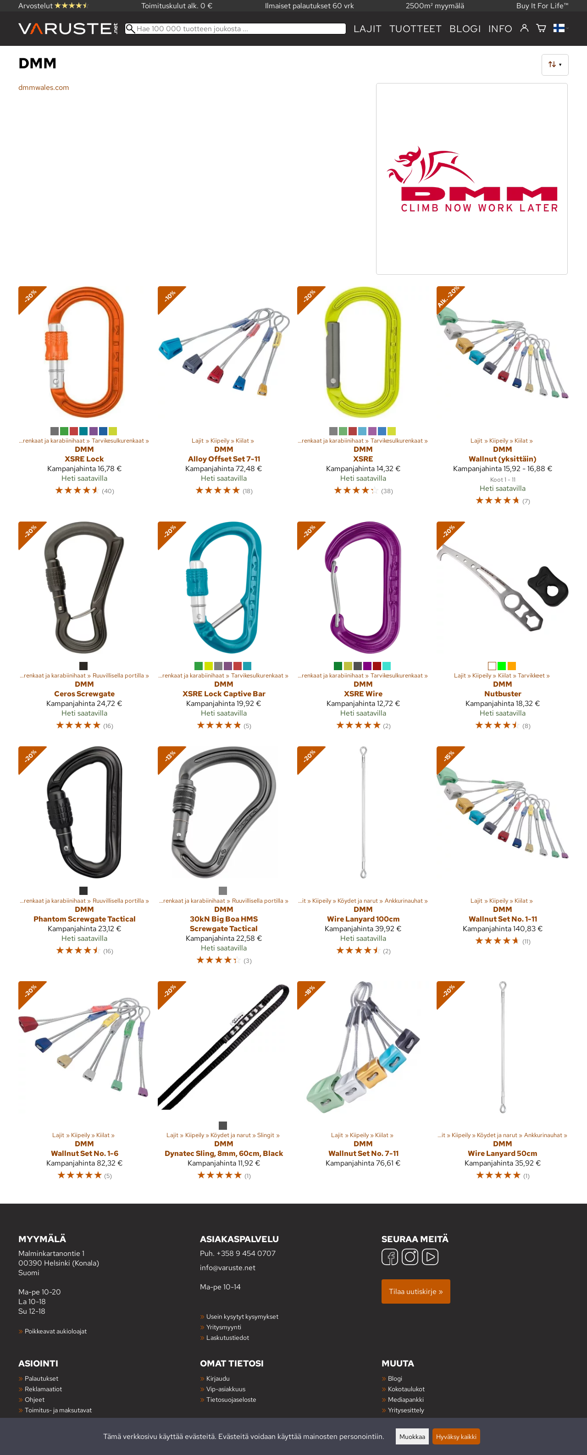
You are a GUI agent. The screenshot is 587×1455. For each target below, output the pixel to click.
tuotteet (415, 28)
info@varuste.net (227, 1267)
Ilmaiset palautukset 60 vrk (309, 6)
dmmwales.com (43, 87)
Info (500, 28)
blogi (465, 28)
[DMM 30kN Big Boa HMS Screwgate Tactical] (224, 859)
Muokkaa (412, 1436)
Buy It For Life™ (542, 6)
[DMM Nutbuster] (503, 630)
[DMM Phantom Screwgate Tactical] (84, 859)
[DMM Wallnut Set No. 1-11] (503, 859)
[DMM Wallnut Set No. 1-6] (84, 1085)
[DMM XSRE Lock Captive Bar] (224, 630)
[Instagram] (410, 1258)
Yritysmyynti (223, 1326)
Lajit (368, 28)
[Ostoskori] (541, 28)
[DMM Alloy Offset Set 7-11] (224, 400)
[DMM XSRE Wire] (363, 630)
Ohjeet (34, 1399)
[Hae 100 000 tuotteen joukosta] (235, 28)
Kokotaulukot (406, 1388)
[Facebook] (390, 1258)
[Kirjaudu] (524, 28)
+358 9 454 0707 (246, 1253)
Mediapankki (406, 1399)
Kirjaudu (218, 1378)
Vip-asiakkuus (225, 1388)
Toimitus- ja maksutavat (58, 1409)
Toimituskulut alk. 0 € (177, 6)
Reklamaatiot (43, 1388)
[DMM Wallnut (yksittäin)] (503, 400)
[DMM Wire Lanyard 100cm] (363, 859)
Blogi (395, 1378)
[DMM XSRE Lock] (84, 400)
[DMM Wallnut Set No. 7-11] (363, 1085)
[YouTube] (430, 1258)
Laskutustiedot (227, 1337)
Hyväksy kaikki (456, 1436)
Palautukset (41, 1378)
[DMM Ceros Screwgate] (84, 630)
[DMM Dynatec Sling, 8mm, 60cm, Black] (224, 1085)
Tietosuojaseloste (231, 1399)
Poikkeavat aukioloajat (56, 1331)
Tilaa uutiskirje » (416, 1291)
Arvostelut (53, 6)
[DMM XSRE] (363, 400)
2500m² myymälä (435, 6)
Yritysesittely (406, 1409)
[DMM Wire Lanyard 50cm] (503, 1085)
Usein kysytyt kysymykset (242, 1316)
